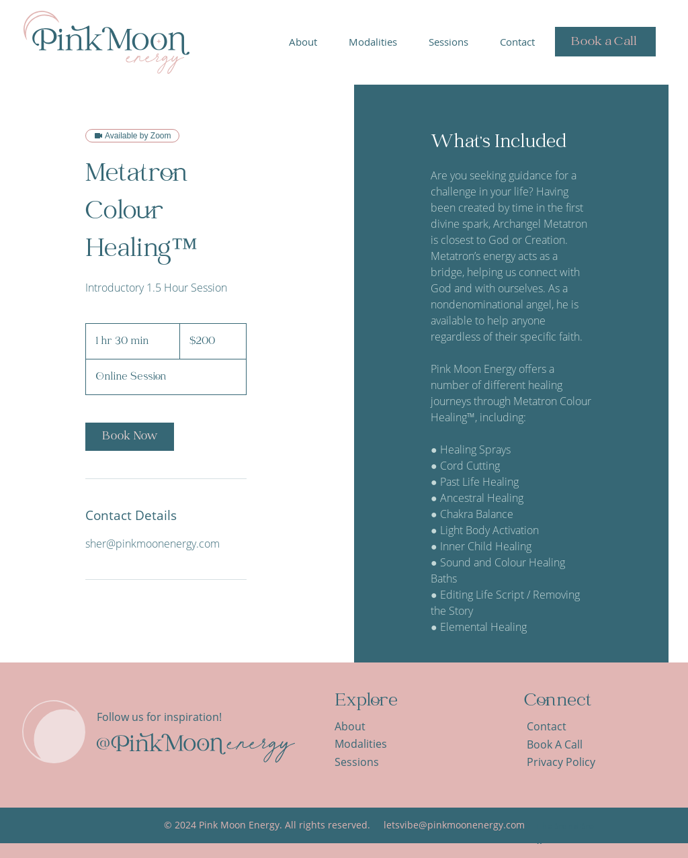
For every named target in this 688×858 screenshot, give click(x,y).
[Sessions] (369, 762)
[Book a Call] (605, 41)
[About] (369, 726)
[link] (129, 437)
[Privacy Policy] (569, 762)
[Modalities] (369, 744)
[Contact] (561, 726)
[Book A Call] (561, 744)
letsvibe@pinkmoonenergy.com (454, 824)
